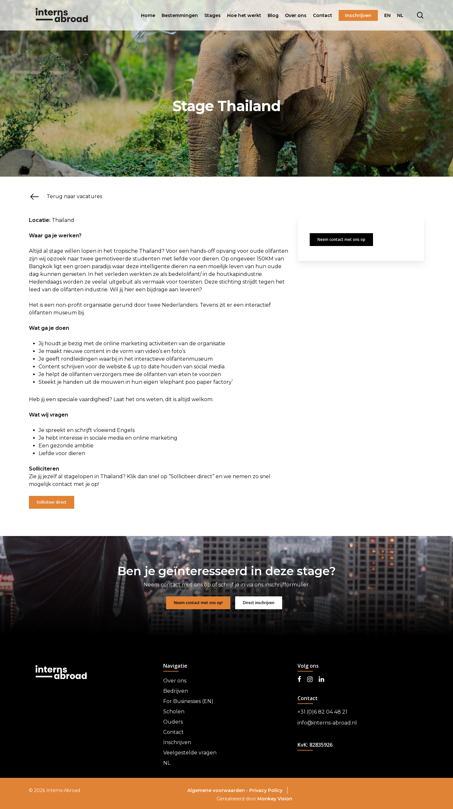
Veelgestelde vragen (190, 753)
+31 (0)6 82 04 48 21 (322, 712)
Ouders (173, 722)
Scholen (173, 711)
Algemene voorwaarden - (218, 790)
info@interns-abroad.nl (327, 723)
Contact (173, 732)
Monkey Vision (274, 799)
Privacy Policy (265, 790)
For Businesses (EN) (188, 701)
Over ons (174, 681)
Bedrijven (175, 691)
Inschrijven (177, 742)
